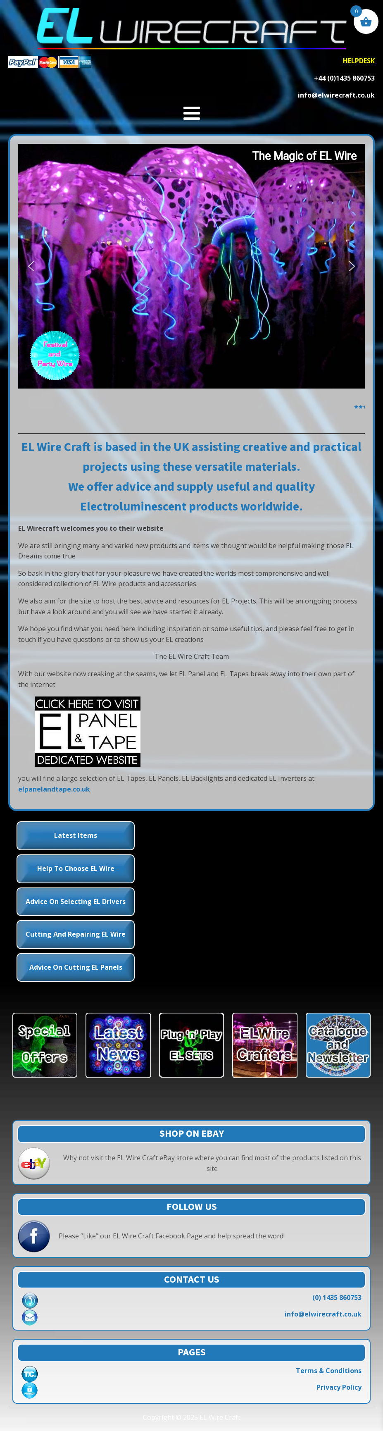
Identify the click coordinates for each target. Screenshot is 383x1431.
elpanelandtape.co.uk (54, 789)
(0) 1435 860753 (337, 1297)
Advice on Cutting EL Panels (75, 967)
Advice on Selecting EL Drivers (76, 901)
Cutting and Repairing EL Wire (76, 934)
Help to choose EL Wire (75, 868)
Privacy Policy (339, 1387)
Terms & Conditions (329, 1370)
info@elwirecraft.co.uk (323, 1314)
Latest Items (75, 835)
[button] (31, 266)
